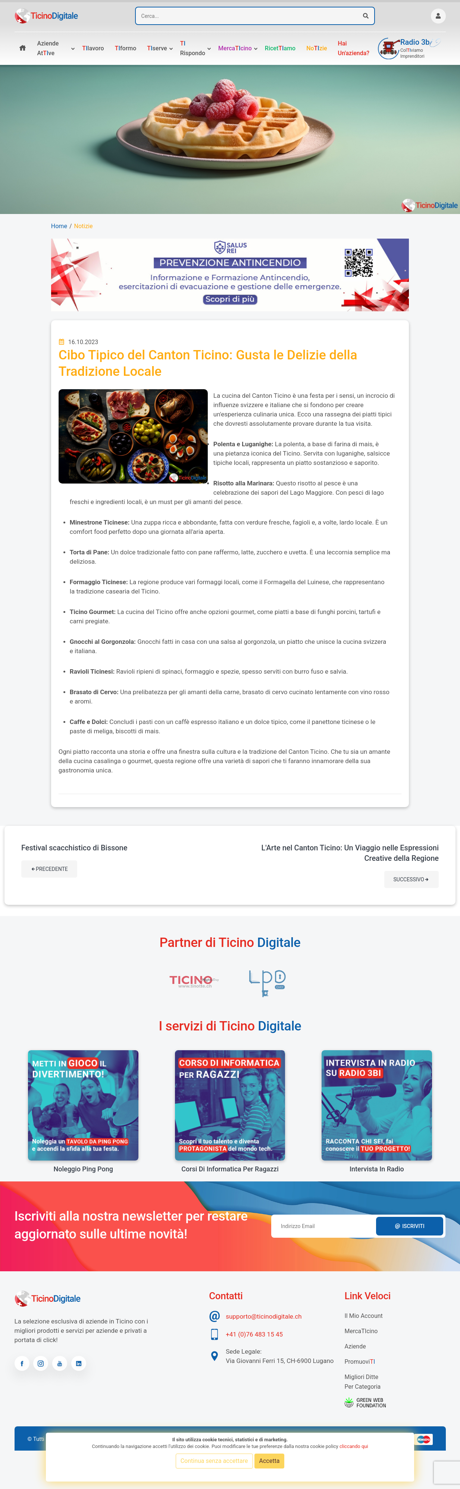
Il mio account (363, 1315)
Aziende (355, 1346)
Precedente (49, 869)
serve (157, 48)
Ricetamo (280, 48)
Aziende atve (48, 48)
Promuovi (359, 1361)
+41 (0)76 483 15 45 (254, 1334)
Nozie (316, 48)
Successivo (411, 879)
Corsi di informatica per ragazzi (230, 1169)
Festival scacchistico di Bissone (74, 847)
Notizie (83, 226)
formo (126, 48)
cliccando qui (353, 1446)
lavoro (93, 48)
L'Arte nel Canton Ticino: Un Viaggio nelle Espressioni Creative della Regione (350, 853)
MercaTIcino (361, 1331)
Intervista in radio (377, 1169)
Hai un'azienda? (354, 48)
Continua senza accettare (214, 1460)
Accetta (269, 1460)
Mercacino (235, 48)
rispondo (192, 48)
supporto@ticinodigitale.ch (263, 1316)
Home (59, 226)
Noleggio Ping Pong (83, 1169)
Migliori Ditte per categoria (362, 1381)
